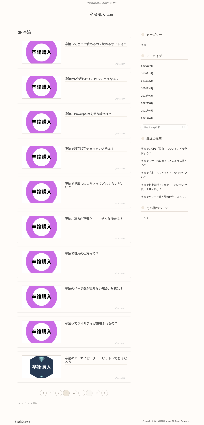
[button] (183, 127)
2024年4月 (147, 88)
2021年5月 (147, 110)
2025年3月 (147, 73)
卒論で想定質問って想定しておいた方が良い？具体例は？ (164, 187)
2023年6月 (147, 95)
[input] (164, 127)
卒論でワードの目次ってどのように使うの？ (164, 163)
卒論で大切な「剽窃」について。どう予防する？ (164, 151)
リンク (145, 218)
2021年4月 (147, 118)
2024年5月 (147, 81)
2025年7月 (147, 66)
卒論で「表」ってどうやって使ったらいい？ (164, 175)
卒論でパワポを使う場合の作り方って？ (164, 196)
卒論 (143, 44)
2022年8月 (147, 103)
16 (96, 393)
